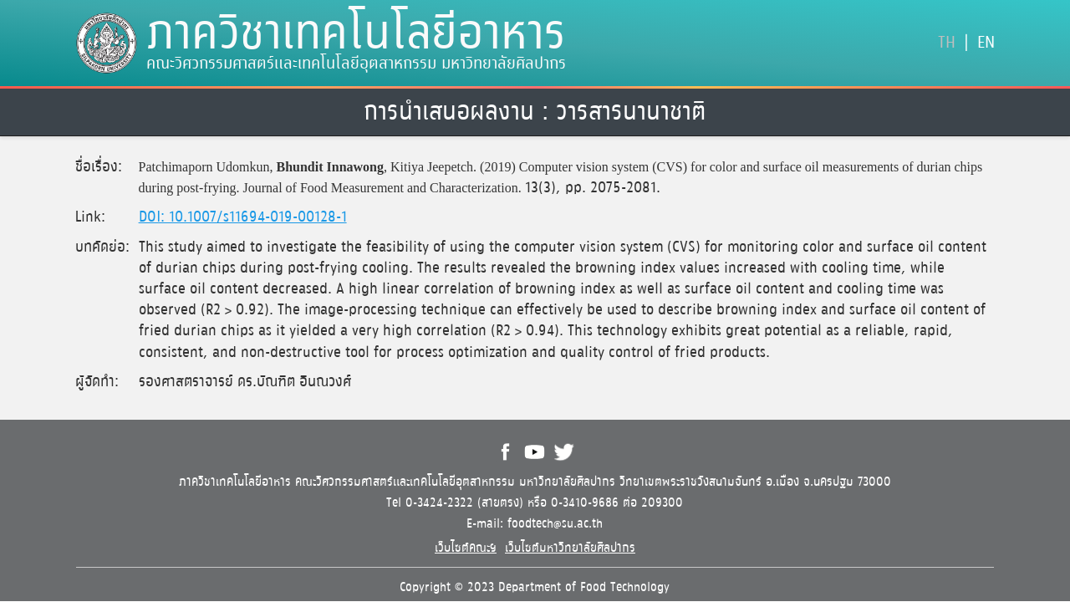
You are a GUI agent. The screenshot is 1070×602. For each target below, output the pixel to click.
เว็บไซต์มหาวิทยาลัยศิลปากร (570, 548)
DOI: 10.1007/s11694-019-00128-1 (243, 217)
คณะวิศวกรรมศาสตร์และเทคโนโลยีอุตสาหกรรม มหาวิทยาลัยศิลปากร (356, 64)
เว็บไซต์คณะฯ (466, 548)
